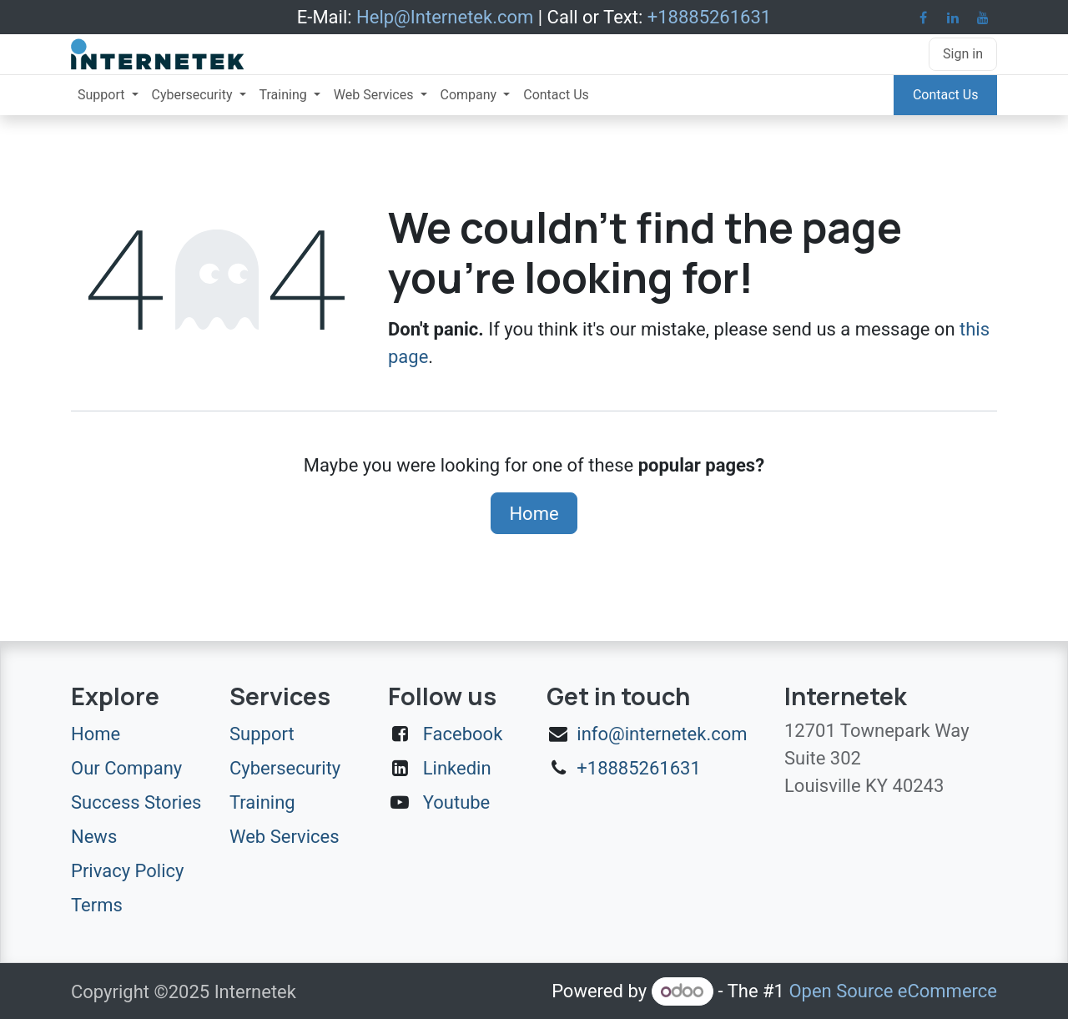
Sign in (963, 54)
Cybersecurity (284, 768)
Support (262, 734)
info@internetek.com (662, 734)
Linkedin (457, 768)
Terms (97, 905)
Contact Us (946, 95)
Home (533, 513)
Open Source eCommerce (892, 991)
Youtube (457, 802)
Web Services (284, 836)
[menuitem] (108, 95)
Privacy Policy (127, 870)
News (94, 836)
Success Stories (136, 802)
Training (262, 802)
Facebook (463, 734)
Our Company (126, 768)
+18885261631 (639, 768)
